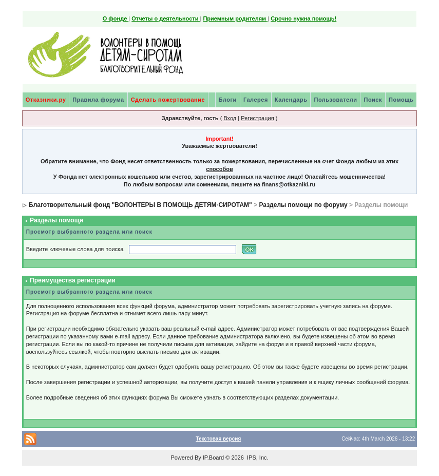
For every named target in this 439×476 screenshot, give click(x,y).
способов (219, 169)
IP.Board (213, 457)
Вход (229, 118)
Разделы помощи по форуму (303, 204)
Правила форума (98, 100)
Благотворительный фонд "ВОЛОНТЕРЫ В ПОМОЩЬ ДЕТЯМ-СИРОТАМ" (140, 204)
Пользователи (335, 100)
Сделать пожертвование (168, 100)
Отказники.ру (46, 100)
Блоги (228, 100)
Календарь (291, 100)
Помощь (401, 100)
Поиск (373, 100)
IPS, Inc (257, 457)
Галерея (255, 100)
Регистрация (257, 118)
